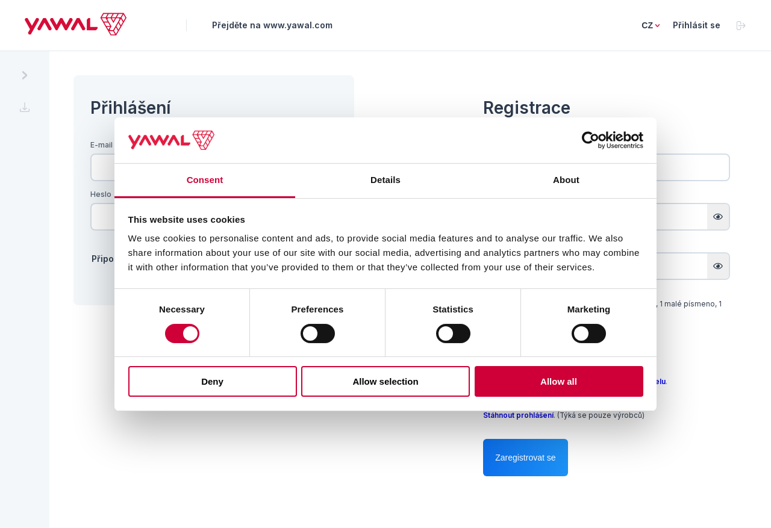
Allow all (558, 381)
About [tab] (566, 180)
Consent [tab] (205, 180)
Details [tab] (385, 180)
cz (647, 25)
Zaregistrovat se (525, 457)
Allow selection (385, 381)
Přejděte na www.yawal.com (272, 25)
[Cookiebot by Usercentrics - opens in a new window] (590, 140)
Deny (212, 381)
